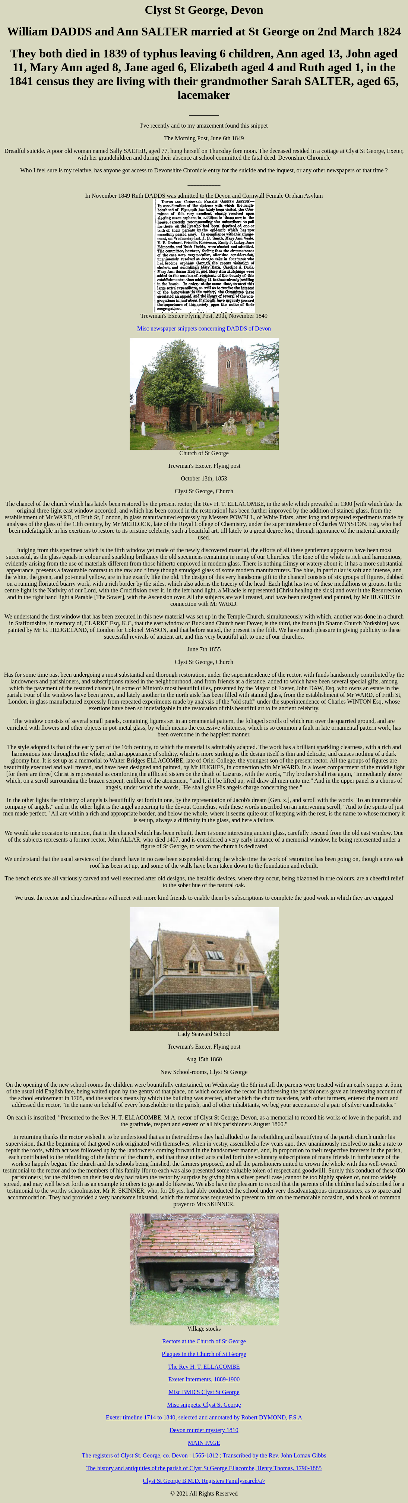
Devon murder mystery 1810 (204, 1430)
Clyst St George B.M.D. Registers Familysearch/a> (204, 1481)
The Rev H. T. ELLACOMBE (204, 1366)
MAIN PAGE (204, 1443)
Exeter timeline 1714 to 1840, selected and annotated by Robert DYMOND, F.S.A (204, 1417)
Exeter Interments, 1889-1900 (204, 1379)
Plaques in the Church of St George (204, 1354)
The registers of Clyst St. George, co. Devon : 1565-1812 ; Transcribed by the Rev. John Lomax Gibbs (204, 1455)
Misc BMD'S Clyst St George (203, 1392)
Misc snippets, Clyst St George (204, 1405)
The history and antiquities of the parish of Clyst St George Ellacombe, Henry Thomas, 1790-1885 (204, 1468)
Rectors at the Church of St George (204, 1341)
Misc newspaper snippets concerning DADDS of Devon (204, 328)
